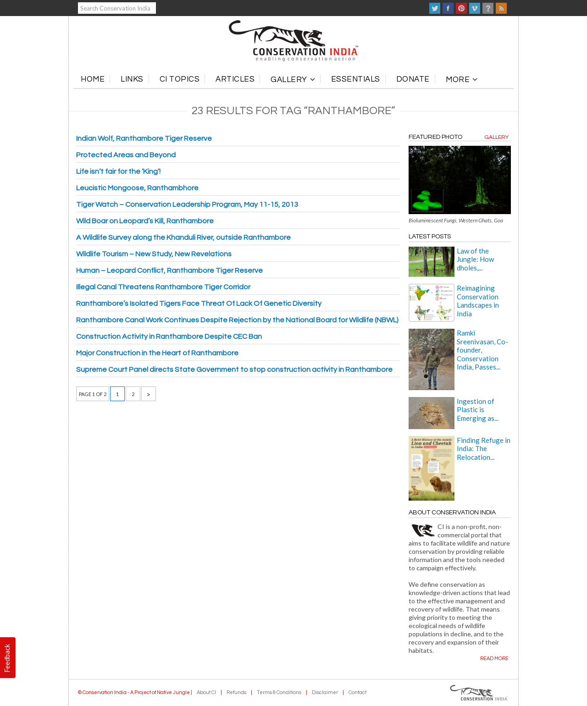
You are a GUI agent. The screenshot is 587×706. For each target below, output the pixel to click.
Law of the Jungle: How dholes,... (475, 259)
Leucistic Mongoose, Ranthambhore (137, 188)
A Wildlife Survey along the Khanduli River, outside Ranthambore (183, 237)
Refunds (236, 692)
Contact (357, 692)
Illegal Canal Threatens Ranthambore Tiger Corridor (163, 287)
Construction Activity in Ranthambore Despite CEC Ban (169, 336)
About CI (206, 692)
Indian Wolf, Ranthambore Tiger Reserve (144, 138)
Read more (494, 658)
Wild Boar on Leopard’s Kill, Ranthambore (145, 221)
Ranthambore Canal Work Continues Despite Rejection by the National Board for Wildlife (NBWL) (237, 320)
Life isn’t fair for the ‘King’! (118, 171)
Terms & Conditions (279, 692)
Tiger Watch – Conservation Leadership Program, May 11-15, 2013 (187, 204)
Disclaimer (325, 692)
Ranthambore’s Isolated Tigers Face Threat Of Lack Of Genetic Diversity (198, 303)
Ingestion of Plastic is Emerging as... (477, 409)
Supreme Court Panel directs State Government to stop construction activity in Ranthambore (234, 369)
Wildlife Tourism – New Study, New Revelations (154, 254)
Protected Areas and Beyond (126, 155)
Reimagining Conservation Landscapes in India (478, 300)
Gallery (497, 137)
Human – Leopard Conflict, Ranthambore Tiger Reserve (169, 270)
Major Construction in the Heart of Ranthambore (157, 353)
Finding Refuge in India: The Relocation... (483, 448)
